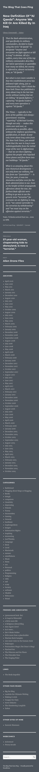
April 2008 (9, 352)
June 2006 (9, 415)
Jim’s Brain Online (12, 632)
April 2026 (9, 281)
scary (7, 584)
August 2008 (10, 341)
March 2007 (9, 389)
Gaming (8, 516)
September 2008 (11, 338)
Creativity (9, 502)
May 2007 (9, 383)
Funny (7, 511)
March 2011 (9, 290)
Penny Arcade (10, 745)
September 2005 (11, 440)
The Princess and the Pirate (16, 652)
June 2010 (9, 304)
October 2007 (10, 369)
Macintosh (9, 550)
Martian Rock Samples (14, 638)
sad (6, 582)
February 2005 (11, 460)
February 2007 (10, 392)
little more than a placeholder (17, 635)
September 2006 (11, 406)
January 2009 (10, 329)
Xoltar (7, 708)
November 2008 (11, 335)
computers (9, 499)
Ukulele (8, 593)
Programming (10, 573)
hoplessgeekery (11, 525)
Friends (8, 508)
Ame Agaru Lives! (12, 627)
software (8, 590)
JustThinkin (10, 539)
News (7, 562)
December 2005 (11, 432)
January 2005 (10, 463)
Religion (8, 576)
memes (8, 553)
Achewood (9, 742)
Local (7, 548)
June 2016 (9, 284)
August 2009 (10, 312)
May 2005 (9, 451)
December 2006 (11, 397)
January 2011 (10, 293)
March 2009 (10, 324)
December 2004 (11, 466)
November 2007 (11, 366)
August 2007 (10, 375)
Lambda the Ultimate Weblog (16, 694)
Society (8, 587)
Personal (8, 567)
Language (9, 542)
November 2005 (11, 434)
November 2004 (11, 468)
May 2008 (9, 349)
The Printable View (12, 655)
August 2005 (10, 443)
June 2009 (9, 318)
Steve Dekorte (10, 703)
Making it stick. (11, 697)
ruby (7, 579)
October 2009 (10, 310)
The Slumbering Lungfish (15, 706)
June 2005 (9, 449)
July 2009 (9, 315)
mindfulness (10, 556)
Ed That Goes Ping (9, 225)
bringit (8, 496)
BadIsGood (9, 488)
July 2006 (9, 412)
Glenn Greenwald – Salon (13, 33)
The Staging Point (12, 658)
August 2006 (10, 409)
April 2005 (9, 454)
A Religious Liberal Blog (14, 624)
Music (7, 559)
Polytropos (9, 644)
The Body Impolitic (12, 675)
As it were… (9, 630)
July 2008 (8, 344)
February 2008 (11, 358)
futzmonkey (10, 514)
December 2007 (11, 363)
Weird (7, 599)
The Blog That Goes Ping (18, 7)
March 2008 (10, 355)
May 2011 (8, 287)
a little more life (11, 621)
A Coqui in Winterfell (13, 618)
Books (7, 494)
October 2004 (10, 471)
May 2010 (9, 307)
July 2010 (8, 301)
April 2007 (9, 386)
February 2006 (11, 426)
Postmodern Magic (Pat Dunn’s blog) (20, 647)
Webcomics (9, 596)
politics (8, 570)
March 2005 (10, 457)
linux (7, 545)
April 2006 (9, 420)
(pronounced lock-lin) (14, 615)
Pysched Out (10, 649)
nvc (6, 565)
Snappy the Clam (11, 700)
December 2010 (11, 295)
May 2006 (9, 417)
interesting (9, 536)
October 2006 (10, 403)
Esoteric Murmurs (12, 725)
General (27, 225)
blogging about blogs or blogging (18, 491)
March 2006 (10, 423)
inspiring (8, 533)
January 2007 (10, 395)
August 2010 (10, 298)
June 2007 (9, 380)
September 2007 (11, 372)
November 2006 (11, 400)
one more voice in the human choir (19, 641)
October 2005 (10, 437)
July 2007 (8, 378)
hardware (9, 522)
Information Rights (12, 531)
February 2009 (11, 327)
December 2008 (11, 332)
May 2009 (9, 321)
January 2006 (10, 429)
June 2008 (9, 346)
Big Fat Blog (10, 691)
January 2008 (10, 361)
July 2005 (8, 446)
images (8, 528)
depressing (9, 505)
